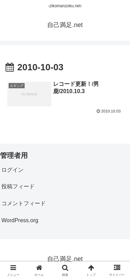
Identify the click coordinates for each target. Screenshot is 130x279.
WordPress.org (19, 220)
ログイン (12, 170)
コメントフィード (23, 203)
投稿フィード (18, 186)
